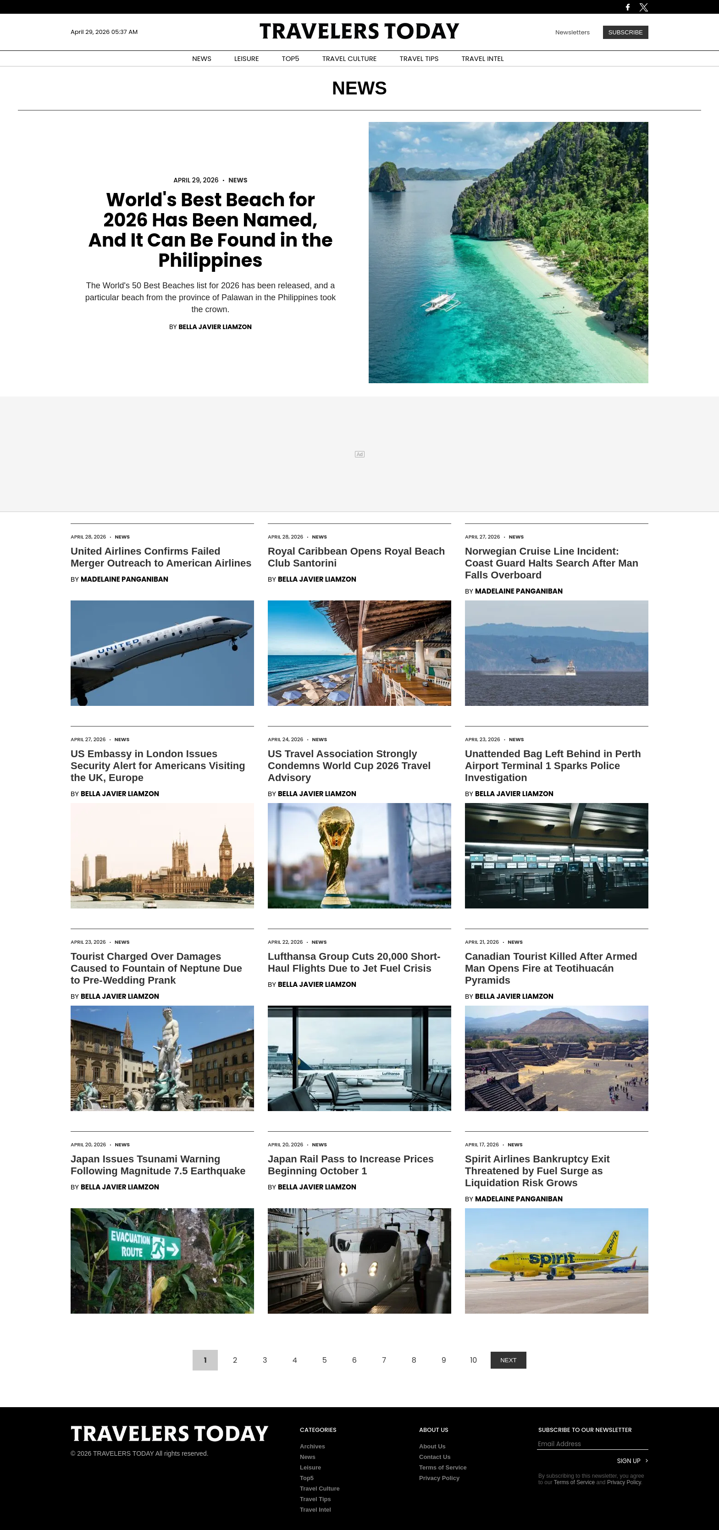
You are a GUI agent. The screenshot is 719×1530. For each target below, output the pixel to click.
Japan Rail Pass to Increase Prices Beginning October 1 (351, 1165)
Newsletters (572, 32)
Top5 (307, 1478)
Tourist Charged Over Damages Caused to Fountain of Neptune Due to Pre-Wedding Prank (156, 968)
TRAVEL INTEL (483, 58)
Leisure (310, 1467)
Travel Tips (315, 1499)
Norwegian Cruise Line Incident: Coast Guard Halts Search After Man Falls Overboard (551, 563)
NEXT (508, 1360)
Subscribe (625, 32)
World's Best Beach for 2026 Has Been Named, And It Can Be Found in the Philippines (210, 230)
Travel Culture (320, 1488)
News (237, 180)
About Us (432, 1446)
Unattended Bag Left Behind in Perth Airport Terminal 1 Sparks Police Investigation (553, 765)
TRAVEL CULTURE (349, 58)
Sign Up (629, 1461)
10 (473, 1360)
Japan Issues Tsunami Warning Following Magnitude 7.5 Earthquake (158, 1165)
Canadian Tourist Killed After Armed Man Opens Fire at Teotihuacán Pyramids (551, 968)
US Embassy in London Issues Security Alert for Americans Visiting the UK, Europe (158, 765)
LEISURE (246, 58)
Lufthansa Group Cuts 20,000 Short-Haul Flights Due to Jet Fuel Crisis (354, 962)
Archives (312, 1446)
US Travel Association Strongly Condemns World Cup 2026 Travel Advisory (349, 765)
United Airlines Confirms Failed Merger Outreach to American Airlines (161, 557)
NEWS (201, 58)
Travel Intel (315, 1509)
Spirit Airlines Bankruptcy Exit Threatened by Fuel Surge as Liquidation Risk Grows (537, 1171)
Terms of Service (443, 1467)
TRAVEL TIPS (419, 58)
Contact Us (435, 1456)
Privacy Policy (439, 1478)
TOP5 (290, 58)
